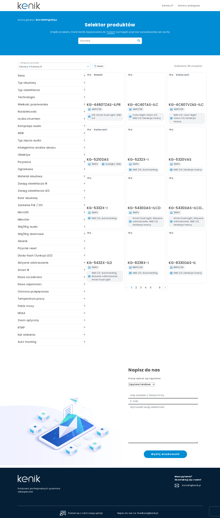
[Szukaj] (139, 41)
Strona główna (26, 19)
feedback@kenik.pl (147, 513)
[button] (54, 66)
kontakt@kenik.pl (188, 485)
